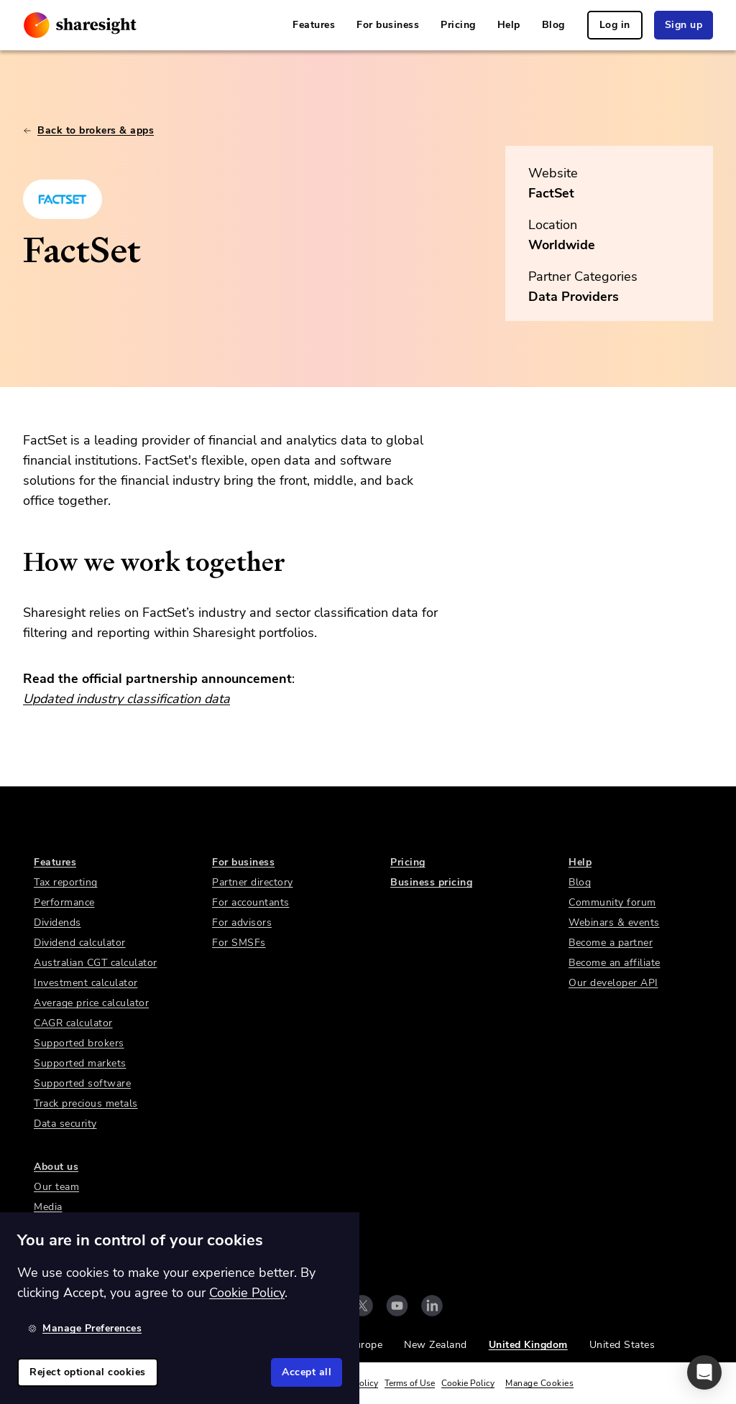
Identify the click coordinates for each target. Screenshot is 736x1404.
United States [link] (622, 1345)
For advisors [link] (242, 922)
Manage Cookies (539, 1383)
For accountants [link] (251, 902)
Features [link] (314, 25)
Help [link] (508, 25)
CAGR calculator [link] (73, 1023)
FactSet (551, 193)
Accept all (306, 1372)
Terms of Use (410, 1383)
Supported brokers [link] (79, 1043)
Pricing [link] (458, 25)
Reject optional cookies (87, 1372)
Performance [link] (64, 902)
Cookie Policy (467, 1383)
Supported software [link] (82, 1083)
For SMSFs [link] (239, 942)
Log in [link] (614, 25)
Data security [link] (65, 1123)
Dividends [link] (57, 922)
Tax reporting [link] (66, 882)
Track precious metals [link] (86, 1103)
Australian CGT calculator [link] (95, 963)
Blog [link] (553, 25)
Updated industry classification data (126, 698)
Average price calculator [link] (91, 1003)
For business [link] (387, 25)
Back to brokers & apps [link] (88, 130)
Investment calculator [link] (86, 983)
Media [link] (48, 1207)
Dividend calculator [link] (80, 942)
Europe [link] (365, 1345)
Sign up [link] (684, 25)
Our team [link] (56, 1187)
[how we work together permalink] (16, 562)
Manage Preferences (85, 1328)
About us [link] (56, 1166)
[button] (704, 1372)
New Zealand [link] (435, 1345)
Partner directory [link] (252, 882)
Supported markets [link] (80, 1063)
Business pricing (431, 882)
